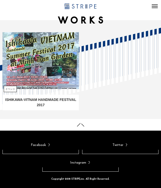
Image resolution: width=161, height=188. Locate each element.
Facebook (41, 145)
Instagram (80, 163)
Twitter (120, 145)
